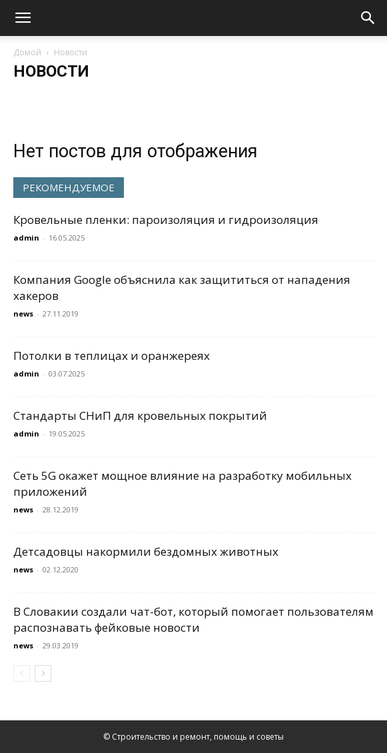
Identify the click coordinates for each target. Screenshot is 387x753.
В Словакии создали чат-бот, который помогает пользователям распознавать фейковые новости (193, 619)
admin (26, 238)
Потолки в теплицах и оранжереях (111, 355)
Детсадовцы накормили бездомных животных (145, 551)
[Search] (368, 18)
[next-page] (43, 673)
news (23, 314)
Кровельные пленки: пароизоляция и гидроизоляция (165, 219)
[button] (22, 18)
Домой (27, 52)
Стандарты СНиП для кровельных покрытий (140, 415)
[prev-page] (21, 673)
